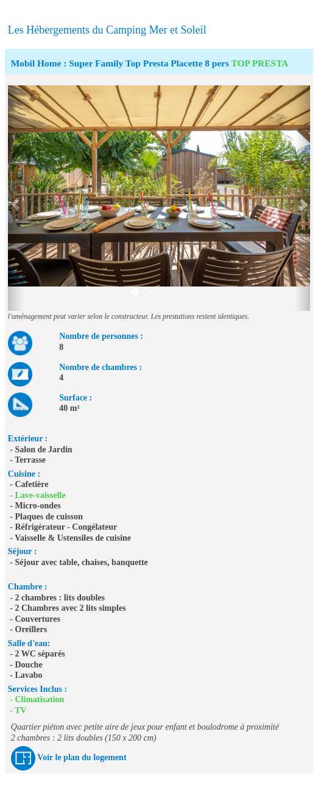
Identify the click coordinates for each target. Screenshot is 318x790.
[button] (15, 198)
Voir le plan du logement (81, 757)
